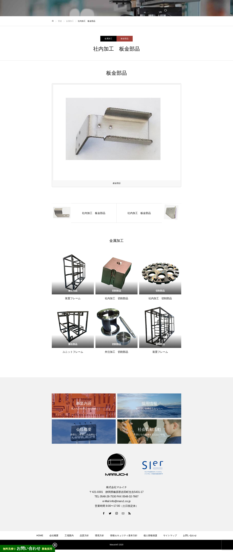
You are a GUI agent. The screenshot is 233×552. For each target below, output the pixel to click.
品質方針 (84, 535)
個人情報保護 (150, 535)
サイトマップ (170, 535)
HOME (39, 535)
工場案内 (69, 535)
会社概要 (53, 535)
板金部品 (124, 38)
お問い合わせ (190, 535)
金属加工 (108, 38)
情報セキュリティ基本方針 (123, 535)
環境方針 (99, 535)
